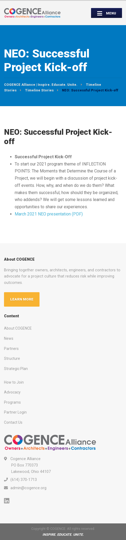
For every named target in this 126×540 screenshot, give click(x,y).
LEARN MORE (21, 299)
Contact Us (13, 422)
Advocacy (12, 392)
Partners (11, 348)
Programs (12, 402)
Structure (12, 358)
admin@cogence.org (28, 488)
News (8, 338)
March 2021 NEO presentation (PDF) (49, 214)
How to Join (14, 382)
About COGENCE (18, 328)
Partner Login (15, 412)
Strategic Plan (16, 369)
